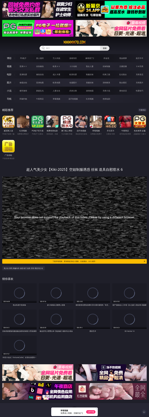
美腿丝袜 (89, 82)
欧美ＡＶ (56, 66)
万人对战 (56, 58)
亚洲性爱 (23, 74)
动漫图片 (73, 82)
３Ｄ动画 (73, 66)
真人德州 (40, 58)
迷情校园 (89, 90)
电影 (9, 74)
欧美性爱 (73, 74)
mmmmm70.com (74, 42)
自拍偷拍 (40, 66)
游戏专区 (73, 58)
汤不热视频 (73, 99)
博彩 (9, 58)
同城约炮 (23, 99)
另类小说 (106, 90)
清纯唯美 (106, 82)
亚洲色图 (40, 82)
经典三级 (106, 74)
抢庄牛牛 (139, 58)
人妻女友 (56, 90)
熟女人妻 (89, 66)
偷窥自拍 (23, 82)
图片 (9, 82)
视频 (9, 66)
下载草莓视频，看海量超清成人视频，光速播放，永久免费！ (99, 261)
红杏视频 (89, 99)
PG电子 (23, 58)
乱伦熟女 (123, 74)
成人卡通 (56, 74)
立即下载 (91, 412)
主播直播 (123, 66)
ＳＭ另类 (139, 66)
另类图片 (139, 82)
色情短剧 (106, 99)
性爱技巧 (139, 90)
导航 (9, 98)
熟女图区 (123, 82)
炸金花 (106, 58)
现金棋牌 (123, 58)
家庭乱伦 (40, 90)
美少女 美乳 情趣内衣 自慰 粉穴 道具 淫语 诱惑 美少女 (23, 268)
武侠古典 (73, 90)
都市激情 (23, 90)
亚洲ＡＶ (23, 66)
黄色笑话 (123, 90)
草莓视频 (56, 99)
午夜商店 (40, 99)
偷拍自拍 (40, 74)
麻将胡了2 (89, 58)
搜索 (105, 48)
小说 (9, 90)
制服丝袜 (89, 74)
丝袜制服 (106, 66)
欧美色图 (56, 82)
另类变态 (139, 74)
